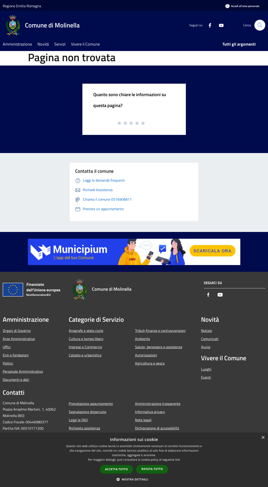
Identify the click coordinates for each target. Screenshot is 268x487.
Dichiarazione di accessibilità (157, 428)
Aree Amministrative (19, 338)
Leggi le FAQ (78, 420)
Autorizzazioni (146, 355)
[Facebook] (208, 25)
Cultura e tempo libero (86, 338)
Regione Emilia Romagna (22, 6)
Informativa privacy (150, 411)
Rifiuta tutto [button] (152, 469)
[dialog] (134, 460)
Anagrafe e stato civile (86, 330)
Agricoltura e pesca (150, 363)
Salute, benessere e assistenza (158, 347)
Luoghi (206, 369)
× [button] (263, 437)
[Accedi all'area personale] (242, 6)
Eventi (206, 377)
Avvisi (205, 347)
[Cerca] (259, 25)
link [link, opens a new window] (177, 460)
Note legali (143, 420)
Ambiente (142, 338)
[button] (134, 479)
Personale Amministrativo (23, 371)
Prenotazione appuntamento (91, 403)
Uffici (7, 347)
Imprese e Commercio (85, 347)
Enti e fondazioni (16, 355)
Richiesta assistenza (84, 428)
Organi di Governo (17, 330)
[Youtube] (219, 25)
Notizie (206, 330)
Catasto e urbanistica (85, 355)
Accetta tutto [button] (116, 469)
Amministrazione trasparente (157, 403)
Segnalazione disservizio (87, 411)
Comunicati (210, 338)
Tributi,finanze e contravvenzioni (160, 330)
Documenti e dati (16, 379)
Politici (8, 363)
